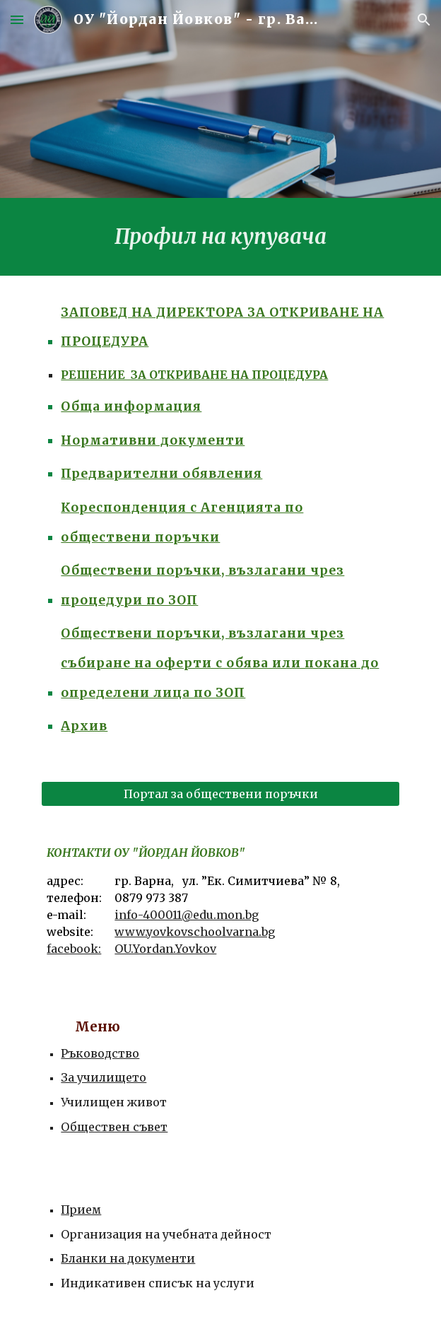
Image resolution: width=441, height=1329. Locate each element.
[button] (17, 19)
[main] (220, 237)
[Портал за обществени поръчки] (220, 794)
